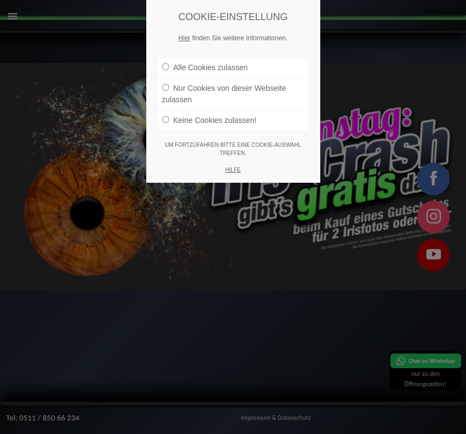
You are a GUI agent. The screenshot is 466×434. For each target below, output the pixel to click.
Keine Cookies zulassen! (209, 120)
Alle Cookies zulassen (205, 67)
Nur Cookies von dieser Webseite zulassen (224, 94)
